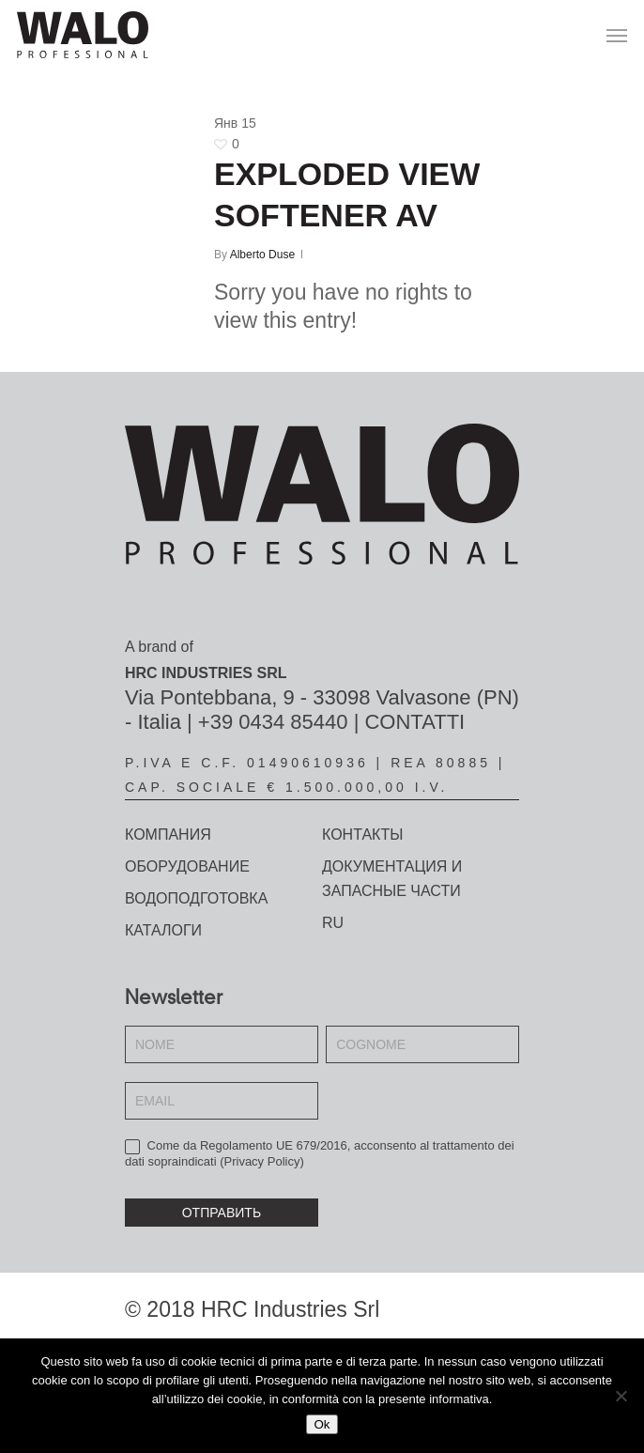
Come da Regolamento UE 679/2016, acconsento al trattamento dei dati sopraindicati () (319, 1153)
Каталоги (163, 930)
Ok (322, 1424)
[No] (620, 1395)
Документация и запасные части (392, 878)
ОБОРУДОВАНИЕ (187, 866)
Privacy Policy (262, 1161)
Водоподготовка (196, 898)
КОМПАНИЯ (168, 834)
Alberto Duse (262, 254)
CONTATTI (414, 722)
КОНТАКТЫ (362, 834)
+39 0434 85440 (273, 722)
